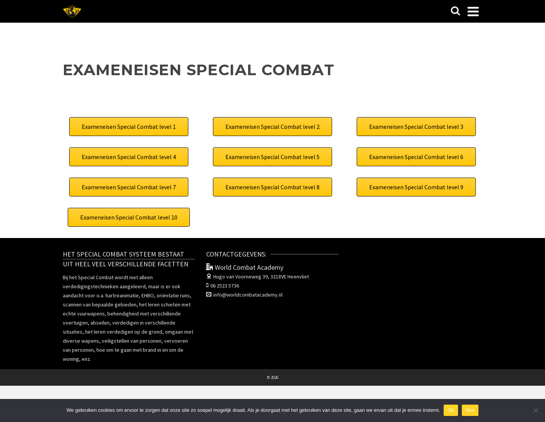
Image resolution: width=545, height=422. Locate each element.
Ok (450, 410)
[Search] (455, 11)
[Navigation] (473, 11)
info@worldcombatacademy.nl (244, 294)
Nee (470, 410)
